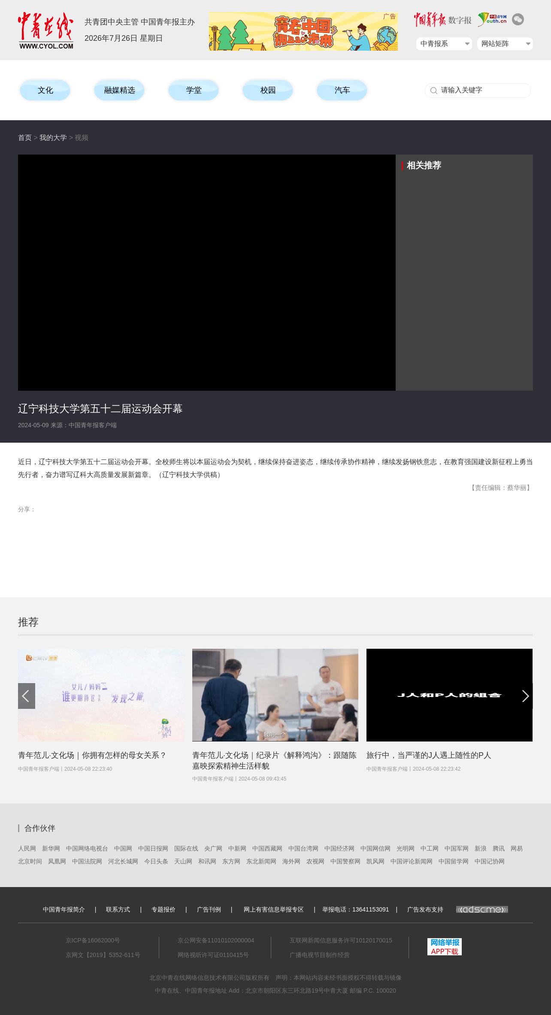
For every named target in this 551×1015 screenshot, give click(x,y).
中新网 (237, 848)
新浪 (481, 848)
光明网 (406, 848)
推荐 (28, 622)
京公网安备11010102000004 (216, 940)
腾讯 (499, 848)
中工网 (430, 848)
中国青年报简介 (64, 909)
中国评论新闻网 (412, 861)
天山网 (183, 861)
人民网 (27, 848)
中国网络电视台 (87, 848)
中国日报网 (153, 848)
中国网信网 (375, 848)
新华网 (51, 848)
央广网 (213, 848)
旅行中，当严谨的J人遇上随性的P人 (428, 755)
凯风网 (375, 861)
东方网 (231, 861)
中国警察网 (345, 861)
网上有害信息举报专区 (274, 909)
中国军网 (457, 848)
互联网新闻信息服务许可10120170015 (341, 940)
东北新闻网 (261, 861)
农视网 (315, 861)
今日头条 (156, 861)
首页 (25, 137)
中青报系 (434, 43)
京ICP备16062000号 (93, 940)
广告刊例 (209, 909)
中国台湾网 (303, 848)
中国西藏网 (267, 848)
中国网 (123, 848)
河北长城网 (123, 861)
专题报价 (163, 909)
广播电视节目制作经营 (320, 954)
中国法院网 (87, 861)
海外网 (291, 861)
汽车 (342, 90)
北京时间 (30, 861)
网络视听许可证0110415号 (213, 954)
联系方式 (118, 909)
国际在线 (186, 848)
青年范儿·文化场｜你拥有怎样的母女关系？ (92, 755)
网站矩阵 (495, 43)
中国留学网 (454, 861)
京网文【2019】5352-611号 (103, 954)
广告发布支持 (457, 909)
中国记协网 (490, 861)
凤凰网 (57, 861)
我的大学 (53, 137)
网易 (517, 848)
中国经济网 (339, 848)
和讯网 (207, 861)
